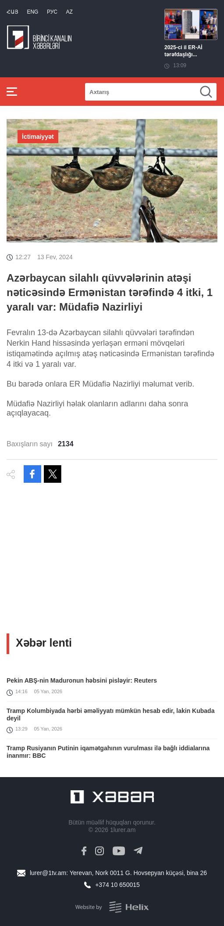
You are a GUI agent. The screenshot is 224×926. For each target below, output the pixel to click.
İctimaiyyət (38, 136)
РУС (52, 12)
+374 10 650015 (117, 884)
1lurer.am (122, 829)
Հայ (12, 12)
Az (69, 12)
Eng (32, 12)
